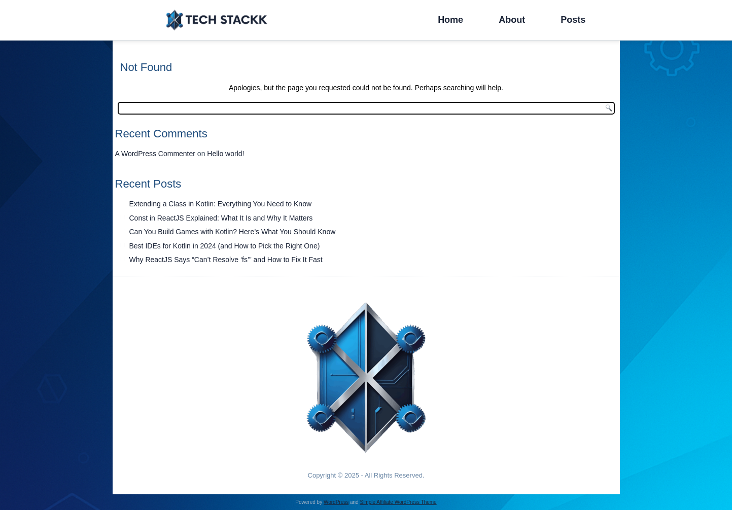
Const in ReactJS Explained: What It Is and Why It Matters (221, 218)
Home (450, 20)
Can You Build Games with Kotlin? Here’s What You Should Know (232, 232)
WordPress (336, 502)
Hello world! (225, 154)
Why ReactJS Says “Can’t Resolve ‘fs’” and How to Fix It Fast (226, 260)
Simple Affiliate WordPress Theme (398, 502)
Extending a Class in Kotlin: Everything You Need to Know (220, 204)
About (512, 20)
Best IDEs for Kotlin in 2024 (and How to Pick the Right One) (224, 246)
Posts (573, 20)
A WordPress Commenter (155, 154)
